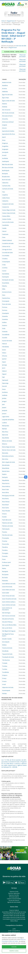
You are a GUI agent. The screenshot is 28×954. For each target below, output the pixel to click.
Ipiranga (4, 365)
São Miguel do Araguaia (8, 631)
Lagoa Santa (5, 416)
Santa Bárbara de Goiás (8, 583)
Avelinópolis (5, 161)
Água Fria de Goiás (7, 94)
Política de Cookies (13, 941)
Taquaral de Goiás (7, 654)
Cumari (4, 271)
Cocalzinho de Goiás (8, 243)
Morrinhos (5, 459)
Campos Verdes (6, 219)
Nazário (4, 474)
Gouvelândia (5, 334)
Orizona (4, 514)
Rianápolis (5, 571)
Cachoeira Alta (6, 186)
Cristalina (4, 258)
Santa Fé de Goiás (7, 586)
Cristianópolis (6, 261)
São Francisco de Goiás (8, 616)
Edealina (4, 286)
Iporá (3, 368)
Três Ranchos (6, 660)
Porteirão (5, 556)
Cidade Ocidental (7, 240)
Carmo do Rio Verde (8, 222)
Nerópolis (5, 477)
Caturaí (4, 231)
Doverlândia (5, 283)
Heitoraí (4, 343)
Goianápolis (5, 313)
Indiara (4, 353)
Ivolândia (4, 395)
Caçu (3, 192)
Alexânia (4, 104)
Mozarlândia (5, 468)
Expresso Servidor (14, 895)
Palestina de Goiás (7, 523)
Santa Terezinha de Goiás (9, 599)
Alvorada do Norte (7, 116)
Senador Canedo (7, 639)
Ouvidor (4, 517)
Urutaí (4, 684)
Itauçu (4, 389)
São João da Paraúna (8, 619)
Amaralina (5, 119)
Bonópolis (5, 173)
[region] (14, 943)
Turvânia (4, 669)
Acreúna (4, 88)
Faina (3, 295)
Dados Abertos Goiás (14, 932)
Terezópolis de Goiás (8, 657)
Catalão (4, 228)
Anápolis (4, 125)
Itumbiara (5, 392)
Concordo (14, 946)
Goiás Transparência (14, 930)
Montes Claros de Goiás (9, 450)
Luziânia (4, 422)
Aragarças (5, 143)
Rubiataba (5, 580)
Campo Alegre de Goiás (8, 210)
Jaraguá (4, 401)
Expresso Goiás (14, 891)
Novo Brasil (5, 504)
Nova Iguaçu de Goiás (8, 495)
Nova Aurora (5, 483)
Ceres (3, 237)
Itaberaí (4, 371)
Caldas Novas (6, 198)
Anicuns (4, 128)
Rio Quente (5, 574)
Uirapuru (4, 675)
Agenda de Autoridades (14, 902)
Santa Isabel (5, 593)
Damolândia (5, 274)
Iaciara (4, 350)
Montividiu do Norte (8, 456)
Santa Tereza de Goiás (8, 596)
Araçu (3, 140)
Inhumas (4, 356)
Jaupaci (4, 407)
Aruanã (4, 155)
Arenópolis (5, 152)
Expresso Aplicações (14, 893)
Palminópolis (5, 529)
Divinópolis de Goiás (8, 280)
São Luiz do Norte (7, 628)
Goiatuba (4, 331)
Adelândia (5, 91)
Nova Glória (5, 492)
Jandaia (4, 398)
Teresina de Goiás (7, 648)
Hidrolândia (5, 347)
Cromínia (4, 268)
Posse (4, 559)
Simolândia (5, 651)
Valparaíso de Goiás (7, 687)
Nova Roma (5, 498)
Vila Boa (4, 693)
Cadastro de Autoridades (14, 898)
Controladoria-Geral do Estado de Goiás (14, 919)
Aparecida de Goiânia (8, 131)
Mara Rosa (5, 432)
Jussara (4, 413)
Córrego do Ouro (7, 249)
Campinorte (5, 207)
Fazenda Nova (6, 298)
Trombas (4, 666)
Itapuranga (5, 383)
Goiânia (4, 322)
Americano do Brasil (8, 122)
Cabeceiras (5, 183)
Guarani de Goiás (7, 340)
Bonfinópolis (5, 170)
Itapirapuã (5, 380)
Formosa (4, 307)
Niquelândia (5, 480)
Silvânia (4, 645)
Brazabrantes (6, 176)
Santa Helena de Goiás (8, 590)
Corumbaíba (5, 255)
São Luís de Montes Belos (9, 625)
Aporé (4, 137)
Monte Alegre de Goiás (8, 447)
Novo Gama (5, 508)
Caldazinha (5, 201)
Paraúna (4, 532)
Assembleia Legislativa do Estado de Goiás (14, 912)
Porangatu (5, 553)
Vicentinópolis (6, 690)
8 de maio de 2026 (21, 46)
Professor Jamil (6, 562)
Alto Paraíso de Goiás (8, 113)
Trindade (4, 663)
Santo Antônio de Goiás (8, 605)
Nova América (6, 486)
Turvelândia (5, 672)
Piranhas (4, 541)
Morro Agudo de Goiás (8, 462)
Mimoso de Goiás (7, 441)
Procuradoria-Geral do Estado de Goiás (14, 917)
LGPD (14, 929)
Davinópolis (5, 277)
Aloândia (4, 107)
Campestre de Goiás (8, 204)
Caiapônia (5, 195)
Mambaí (4, 429)
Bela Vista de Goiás (7, 164)
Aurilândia (5, 158)
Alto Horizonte (6, 110)
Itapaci (4, 362)
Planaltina (5, 547)
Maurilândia (5, 438)
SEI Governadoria (14, 897)
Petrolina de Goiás (7, 535)
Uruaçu (4, 678)
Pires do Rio (5, 544)
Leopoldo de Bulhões (8, 419)
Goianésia (5, 319)
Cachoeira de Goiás (7, 189)
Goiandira (5, 316)
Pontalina (5, 550)
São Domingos (6, 613)
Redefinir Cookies (14, 950)
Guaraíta (4, 337)
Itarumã (4, 386)
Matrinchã (5, 435)
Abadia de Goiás (6, 82)
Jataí (3, 404)
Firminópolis (5, 301)
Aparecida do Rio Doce (8, 134)
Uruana (4, 681)
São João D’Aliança (7, 622)
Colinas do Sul (6, 246)
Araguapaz (5, 149)
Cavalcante (5, 234)
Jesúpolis (4, 410)
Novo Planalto (6, 511)
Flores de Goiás (6, 304)
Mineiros (4, 444)
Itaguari (4, 374)
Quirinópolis (5, 565)
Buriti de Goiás (6, 179)
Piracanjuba (5, 538)
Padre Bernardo (6, 520)
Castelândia (5, 225)
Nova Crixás (5, 489)
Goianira (4, 325)
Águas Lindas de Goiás (8, 100)
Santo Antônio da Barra (8, 602)
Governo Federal (14, 910)
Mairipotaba (5, 426)
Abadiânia (5, 85)
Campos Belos (6, 216)
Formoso (4, 310)
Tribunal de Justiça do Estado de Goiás (14, 914)
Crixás (4, 265)
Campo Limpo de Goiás (8, 213)
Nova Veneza (5, 501)
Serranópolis (5, 642)
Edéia (3, 289)
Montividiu (5, 453)
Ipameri (4, 359)
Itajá (3, 377)
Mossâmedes (6, 465)
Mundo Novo (5, 471)
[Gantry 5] (14, 868)
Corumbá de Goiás (7, 252)
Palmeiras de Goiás (7, 526)
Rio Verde (5, 577)
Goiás (3, 328)
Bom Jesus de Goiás (7, 167)
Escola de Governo (14, 900)
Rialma (4, 568)
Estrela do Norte (6, 292)
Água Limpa (5, 97)
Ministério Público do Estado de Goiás (14, 915)
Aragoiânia (5, 146)
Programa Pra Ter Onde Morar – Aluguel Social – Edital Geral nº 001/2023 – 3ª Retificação (13, 35)
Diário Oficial (14, 921)
